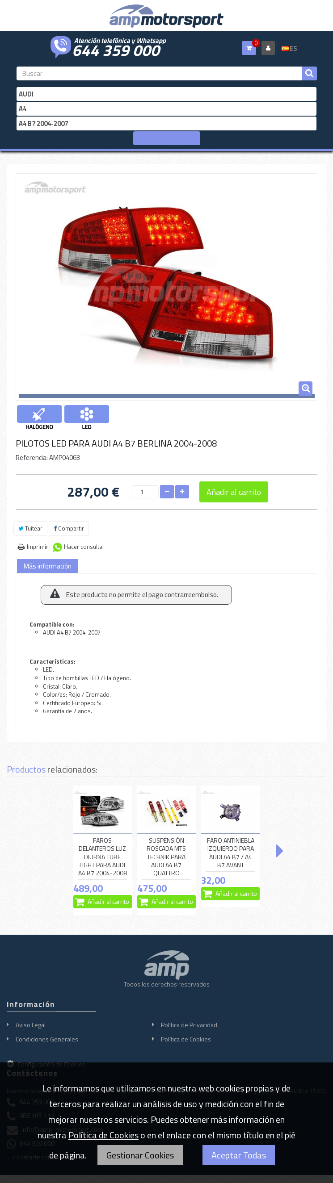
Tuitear (30, 528)
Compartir (69, 528)
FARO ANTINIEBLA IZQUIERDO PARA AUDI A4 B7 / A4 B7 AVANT (230, 852)
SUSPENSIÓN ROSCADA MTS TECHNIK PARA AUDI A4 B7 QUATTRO (166, 856)
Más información (48, 566)
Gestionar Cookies (140, 1155)
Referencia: (32, 457)
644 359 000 (116, 49)
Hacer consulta (83, 546)
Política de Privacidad (189, 1024)
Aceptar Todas (238, 1155)
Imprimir (37, 546)
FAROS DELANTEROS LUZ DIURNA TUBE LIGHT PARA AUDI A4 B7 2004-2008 (102, 856)
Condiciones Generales (47, 1039)
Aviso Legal (31, 1024)
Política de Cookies (186, 1039)
